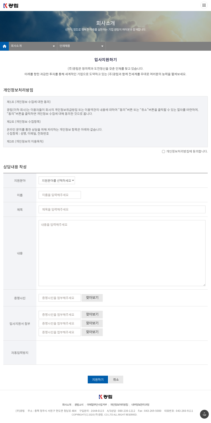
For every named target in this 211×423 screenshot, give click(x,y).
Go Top (204, 414)
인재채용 (65, 46)
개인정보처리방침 (119, 404)
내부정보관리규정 (140, 404)
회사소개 (16, 46)
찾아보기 (92, 298)
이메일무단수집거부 (97, 404)
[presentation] (72, 352)
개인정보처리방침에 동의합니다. (185, 151)
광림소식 (79, 404)
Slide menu (204, 5)
